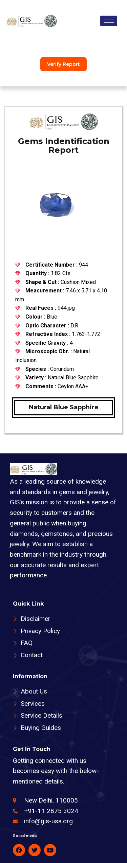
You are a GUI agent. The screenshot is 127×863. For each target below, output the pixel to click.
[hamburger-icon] (108, 21)
